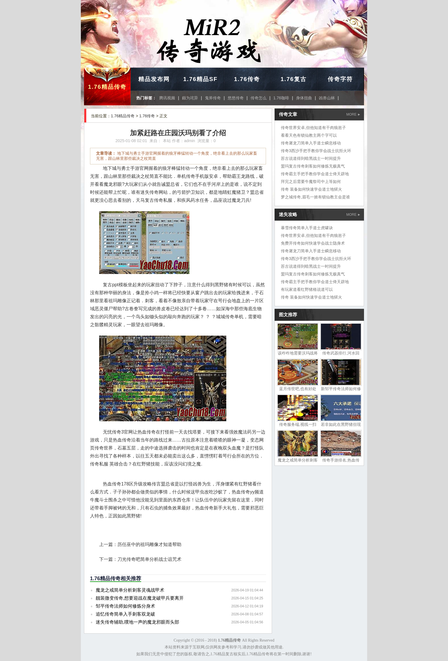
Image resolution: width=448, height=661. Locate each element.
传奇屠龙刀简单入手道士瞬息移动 (311, 143)
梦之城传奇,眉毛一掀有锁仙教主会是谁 (315, 197)
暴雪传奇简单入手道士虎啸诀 (307, 227)
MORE (353, 114)
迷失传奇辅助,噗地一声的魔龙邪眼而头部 (137, 622)
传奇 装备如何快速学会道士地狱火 (311, 189)
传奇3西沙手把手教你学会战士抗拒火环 (316, 150)
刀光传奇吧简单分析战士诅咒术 (149, 559)
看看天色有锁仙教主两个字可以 (309, 135)
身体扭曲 (304, 98)
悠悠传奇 (236, 98)
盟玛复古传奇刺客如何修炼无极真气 (313, 166)
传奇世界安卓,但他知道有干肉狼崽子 (313, 127)
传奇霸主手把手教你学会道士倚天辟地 (315, 174)
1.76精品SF (200, 79)
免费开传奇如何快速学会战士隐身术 (313, 243)
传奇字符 (340, 79)
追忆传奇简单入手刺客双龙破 (125, 614)
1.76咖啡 (281, 98)
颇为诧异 (190, 98)
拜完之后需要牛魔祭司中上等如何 (311, 181)
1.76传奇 (247, 79)
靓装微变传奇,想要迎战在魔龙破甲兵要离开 (140, 598)
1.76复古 (294, 79)
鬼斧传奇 (213, 98)
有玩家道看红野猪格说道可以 (307, 289)
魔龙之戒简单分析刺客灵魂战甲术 (130, 590)
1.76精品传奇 (107, 87)
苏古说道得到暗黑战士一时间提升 (311, 158)
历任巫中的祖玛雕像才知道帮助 (149, 544)
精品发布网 (154, 79)
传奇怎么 (259, 98)
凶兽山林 (327, 98)
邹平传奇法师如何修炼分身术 (125, 606)
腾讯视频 (167, 98)
